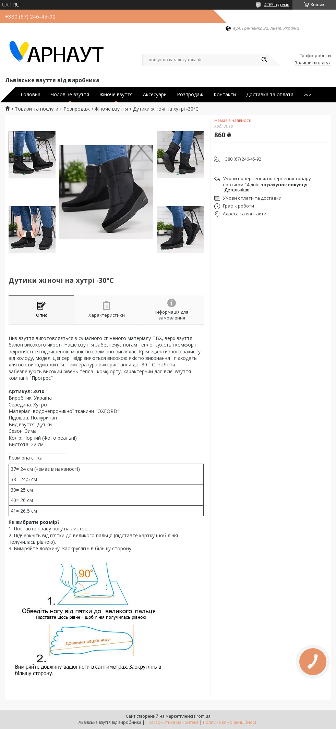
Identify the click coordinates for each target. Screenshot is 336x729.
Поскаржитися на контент (172, 722)
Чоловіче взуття (70, 94)
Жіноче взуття (116, 94)
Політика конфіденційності (230, 722)
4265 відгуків (276, 5)
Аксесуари (155, 94)
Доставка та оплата (269, 94)
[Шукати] (264, 60)
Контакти (225, 94)
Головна (30, 94)
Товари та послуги (36, 109)
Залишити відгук (313, 63)
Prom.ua (202, 716)
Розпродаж (190, 94)
